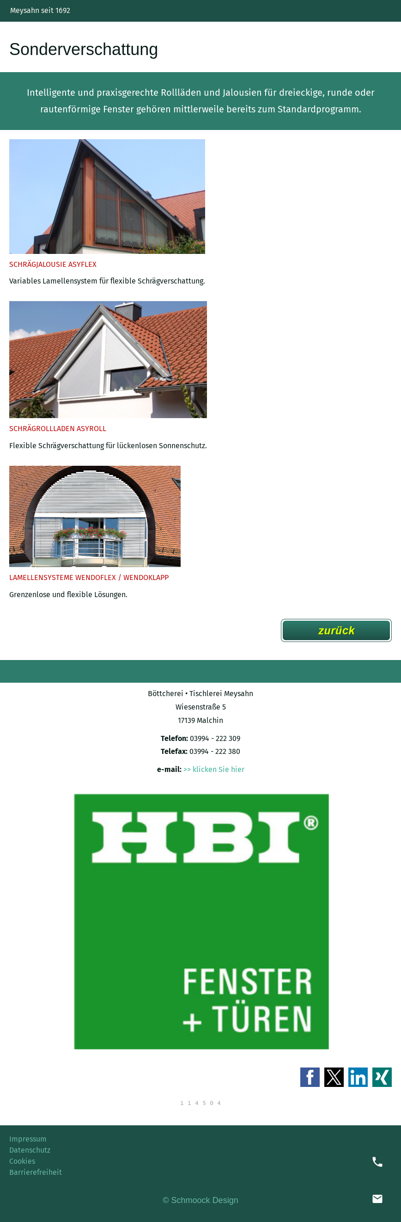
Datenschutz (29, 1150)
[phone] (377, 1161)
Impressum (28, 1139)
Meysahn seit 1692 (40, 10)
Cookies (22, 1161)
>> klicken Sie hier (213, 769)
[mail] (377, 1198)
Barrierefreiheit (35, 1172)
